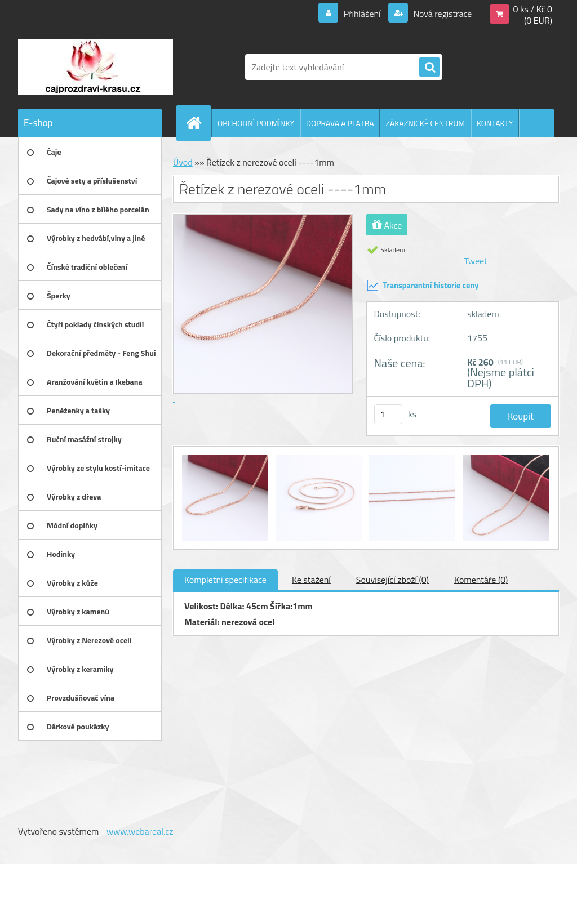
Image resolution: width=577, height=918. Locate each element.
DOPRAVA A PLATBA (340, 123)
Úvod (183, 162)
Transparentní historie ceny (422, 285)
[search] (429, 67)
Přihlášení (362, 13)
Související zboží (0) (392, 579)
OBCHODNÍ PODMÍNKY (256, 123)
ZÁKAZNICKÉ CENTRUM (425, 123)
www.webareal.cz (140, 831)
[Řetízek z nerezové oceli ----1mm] (226, 457)
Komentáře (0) (481, 579)
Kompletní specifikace (225, 579)
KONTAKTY (495, 123)
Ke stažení (311, 579)
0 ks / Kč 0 (532, 9)
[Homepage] (198, 123)
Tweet (475, 261)
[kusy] (388, 414)
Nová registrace (441, 13)
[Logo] (95, 67)
